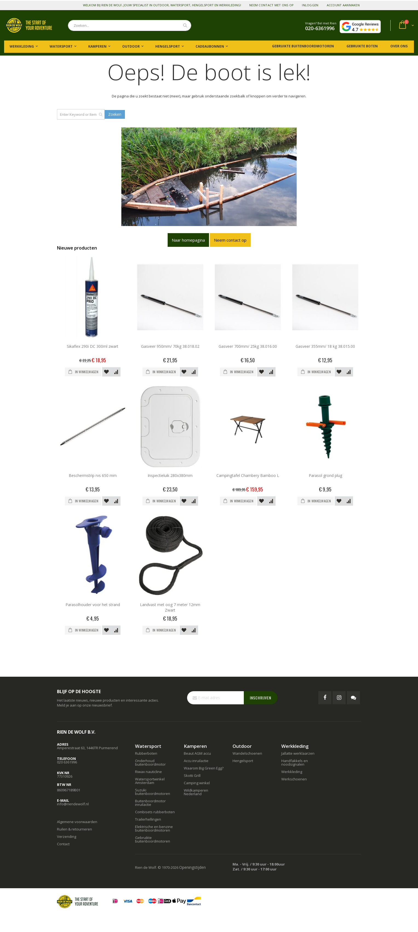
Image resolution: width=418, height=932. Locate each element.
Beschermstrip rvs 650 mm (93, 475)
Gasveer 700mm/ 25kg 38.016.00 (248, 346)
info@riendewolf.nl (73, 803)
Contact (63, 843)
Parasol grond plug (325, 475)
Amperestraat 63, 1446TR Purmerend (87, 747)
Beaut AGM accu (197, 753)
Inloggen (310, 5)
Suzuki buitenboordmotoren (152, 792)
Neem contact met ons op (271, 5)
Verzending (66, 836)
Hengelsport (243, 760)
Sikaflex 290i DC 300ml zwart (92, 346)
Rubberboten (146, 753)
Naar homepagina (188, 240)
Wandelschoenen (247, 753)
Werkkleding (291, 771)
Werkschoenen (294, 779)
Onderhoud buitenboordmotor (150, 762)
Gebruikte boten (362, 46)
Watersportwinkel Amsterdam (150, 781)
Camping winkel (197, 782)
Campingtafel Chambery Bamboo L (247, 475)
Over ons (399, 46)
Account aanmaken (343, 5)
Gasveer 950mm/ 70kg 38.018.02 (170, 346)
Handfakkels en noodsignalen (294, 762)
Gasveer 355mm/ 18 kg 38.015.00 (325, 346)
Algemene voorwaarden (77, 821)
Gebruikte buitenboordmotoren (303, 46)
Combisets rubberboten (155, 811)
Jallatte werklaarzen (297, 753)
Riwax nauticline (148, 771)
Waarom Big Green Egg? (204, 768)
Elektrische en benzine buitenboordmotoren (154, 828)
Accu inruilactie (196, 760)
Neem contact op (230, 240)
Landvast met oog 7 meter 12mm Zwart (170, 607)
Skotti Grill (192, 775)
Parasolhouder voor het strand (92, 604)
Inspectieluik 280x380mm (170, 475)
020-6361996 (319, 28)
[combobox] (129, 25)
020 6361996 (67, 762)
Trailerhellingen (148, 819)
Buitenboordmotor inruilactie (150, 802)
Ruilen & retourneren (74, 829)
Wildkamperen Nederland (196, 792)
